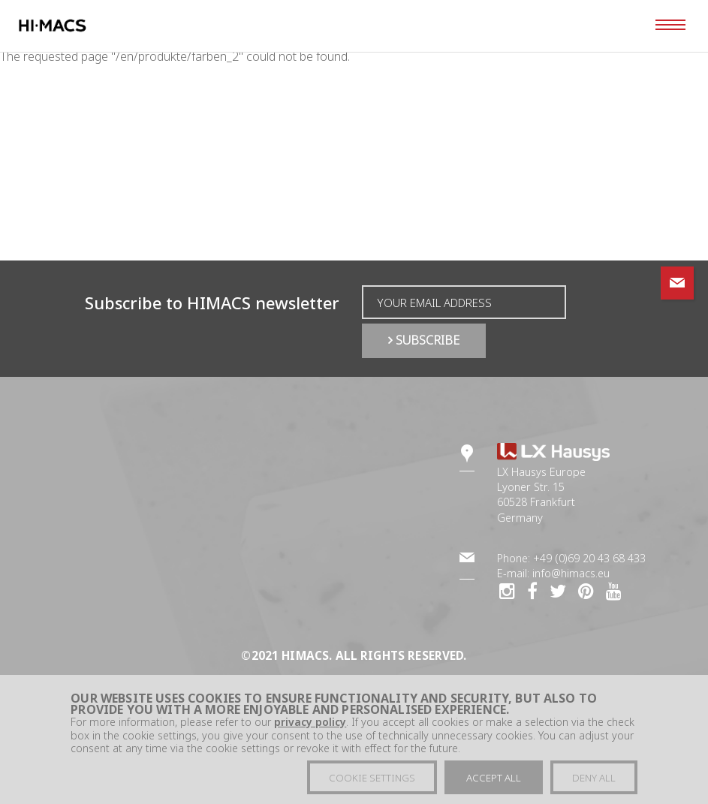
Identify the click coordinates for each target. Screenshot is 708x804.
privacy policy (310, 727)
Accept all (493, 782)
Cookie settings (372, 782)
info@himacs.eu (571, 573)
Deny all (594, 782)
